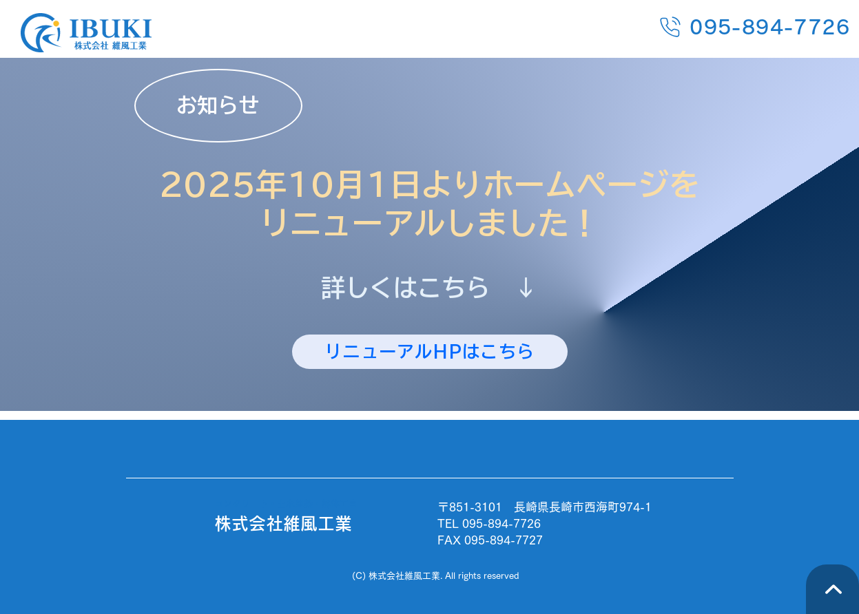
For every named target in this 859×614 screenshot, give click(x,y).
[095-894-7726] (709, 26)
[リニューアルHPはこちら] (430, 352)
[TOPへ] (832, 589)
